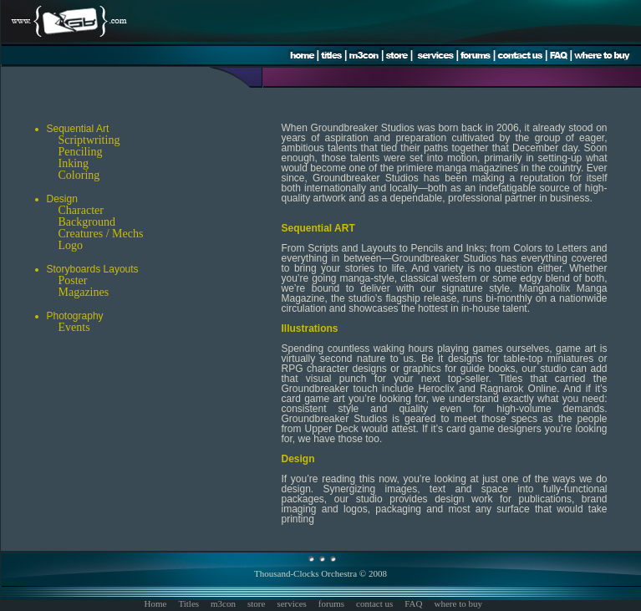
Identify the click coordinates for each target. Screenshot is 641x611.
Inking (74, 163)
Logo (71, 245)
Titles (188, 603)
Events (74, 327)
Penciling (81, 151)
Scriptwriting (89, 140)
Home (156, 603)
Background (87, 222)
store (256, 603)
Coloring (79, 175)
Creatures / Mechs (101, 233)
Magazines (84, 292)
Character (81, 210)
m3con (223, 603)
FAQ (413, 603)
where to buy (458, 603)
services (291, 603)
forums (331, 603)
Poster (73, 280)
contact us (374, 603)
